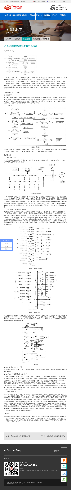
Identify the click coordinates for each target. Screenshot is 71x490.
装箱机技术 (36, 39)
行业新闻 (17, 39)
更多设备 (39, 15)
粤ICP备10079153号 (38, 483)
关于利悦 (55, 15)
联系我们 (63, 15)
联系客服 (42, 1)
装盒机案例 (23, 15)
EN (35, 1)
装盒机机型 (16, 15)
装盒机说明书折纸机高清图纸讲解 (55, 436)
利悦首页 (8, 15)
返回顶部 (60, 450)
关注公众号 (61, 1)
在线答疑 (46, 39)
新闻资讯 (47, 15)
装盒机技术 (26, 39)
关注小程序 (51, 1)
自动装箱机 (31, 15)
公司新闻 (8, 39)
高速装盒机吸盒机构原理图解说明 (20, 436)
